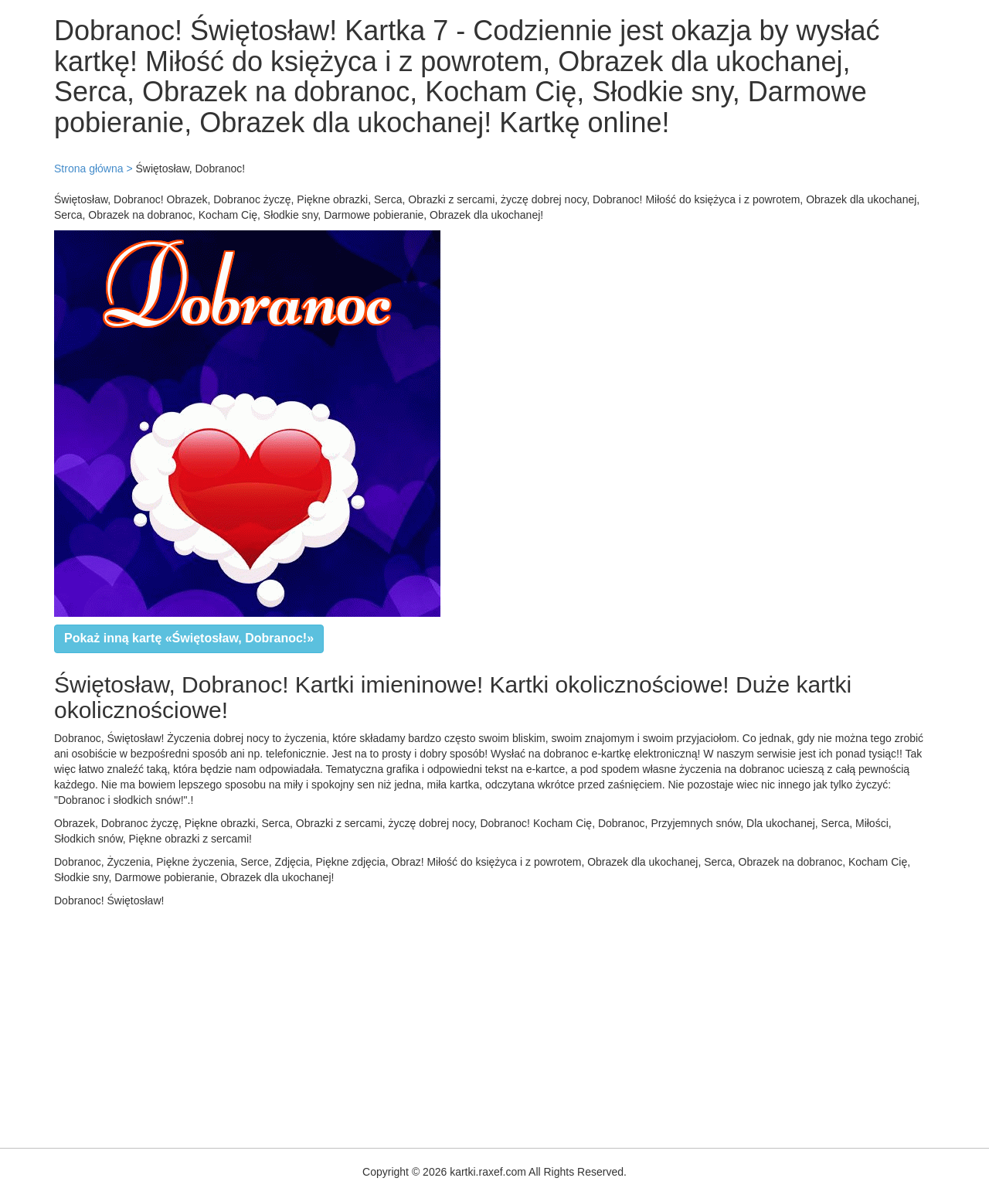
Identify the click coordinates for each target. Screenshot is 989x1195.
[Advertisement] (463, 1024)
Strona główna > (93, 168)
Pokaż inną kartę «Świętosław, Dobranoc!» (189, 638)
